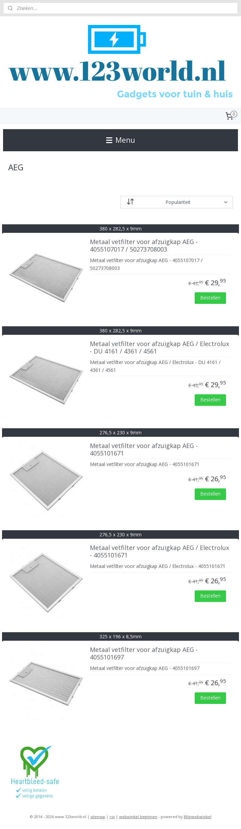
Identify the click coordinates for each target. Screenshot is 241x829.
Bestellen (210, 297)
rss (112, 816)
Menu (120, 140)
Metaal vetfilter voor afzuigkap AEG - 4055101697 (144, 653)
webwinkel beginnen (138, 816)
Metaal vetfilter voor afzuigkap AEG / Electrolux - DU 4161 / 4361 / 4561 (159, 347)
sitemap (98, 816)
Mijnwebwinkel (197, 816)
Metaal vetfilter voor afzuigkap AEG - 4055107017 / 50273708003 (144, 245)
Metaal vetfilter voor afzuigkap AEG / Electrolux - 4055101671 (159, 551)
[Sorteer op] (176, 202)
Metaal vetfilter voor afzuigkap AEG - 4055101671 (144, 449)
